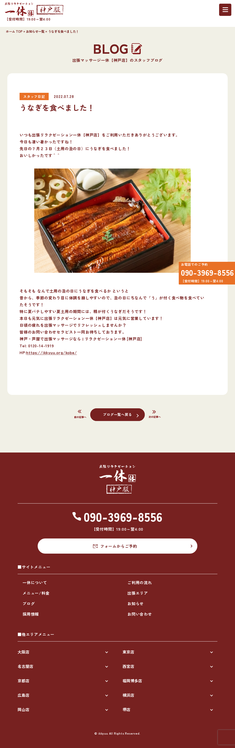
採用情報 (30, 614)
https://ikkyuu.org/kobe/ (51, 352)
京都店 (23, 681)
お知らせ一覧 (35, 31)
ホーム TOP (14, 31)
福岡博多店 (132, 681)
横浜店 (128, 695)
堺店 (126, 709)
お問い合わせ (139, 614)
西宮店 (128, 666)
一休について (34, 582)
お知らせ (135, 603)
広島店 (23, 695)
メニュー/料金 (36, 593)
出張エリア (137, 593)
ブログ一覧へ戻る (117, 414)
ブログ (28, 603)
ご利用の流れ (139, 582)
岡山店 (23, 709)
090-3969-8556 (204, 274)
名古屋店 (25, 666)
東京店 (128, 652)
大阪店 (23, 652)
